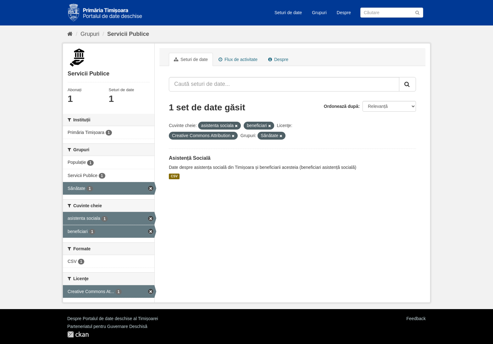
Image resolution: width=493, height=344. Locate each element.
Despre (344, 12)
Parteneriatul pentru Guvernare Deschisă (107, 326)
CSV (174, 176)
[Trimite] (417, 12)
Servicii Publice (128, 34)
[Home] (70, 34)
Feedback (416, 318)
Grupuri (319, 12)
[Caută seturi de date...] (284, 84)
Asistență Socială (190, 158)
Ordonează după (341, 106)
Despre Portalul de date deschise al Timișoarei (112, 318)
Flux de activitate (238, 59)
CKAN (78, 334)
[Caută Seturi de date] (391, 13)
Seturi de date (288, 12)
